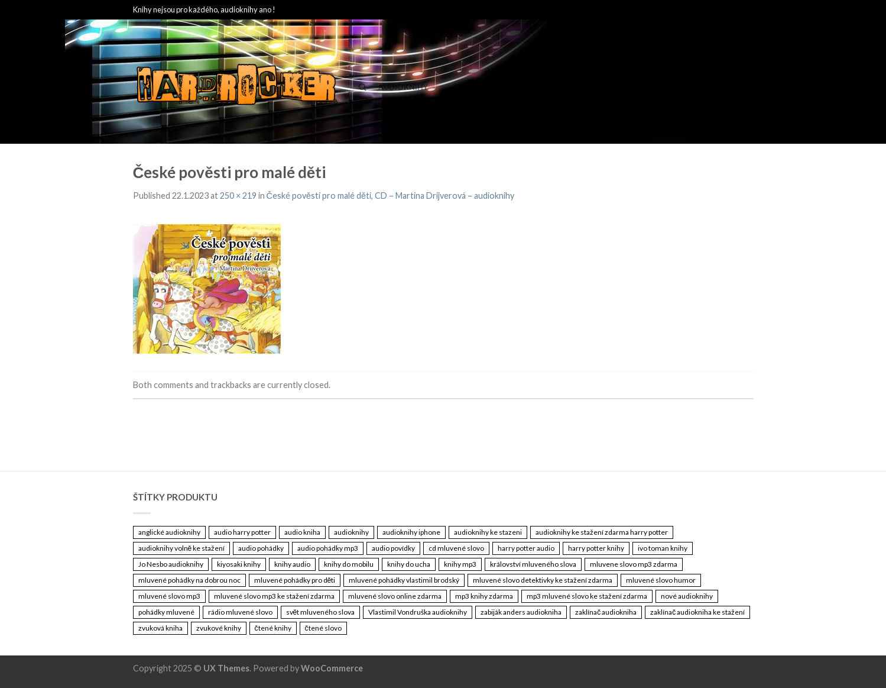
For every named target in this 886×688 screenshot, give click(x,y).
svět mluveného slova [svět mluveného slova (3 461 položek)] (320, 612)
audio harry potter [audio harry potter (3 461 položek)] (242, 532)
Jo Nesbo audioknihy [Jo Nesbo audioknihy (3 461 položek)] (170, 564)
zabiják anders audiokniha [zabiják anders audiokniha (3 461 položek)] (521, 612)
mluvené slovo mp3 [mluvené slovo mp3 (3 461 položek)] (169, 596)
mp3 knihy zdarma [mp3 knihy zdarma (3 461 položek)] (484, 596)
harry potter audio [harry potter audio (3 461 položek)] (526, 548)
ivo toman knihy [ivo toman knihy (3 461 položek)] (662, 548)
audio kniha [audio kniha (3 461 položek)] (302, 532)
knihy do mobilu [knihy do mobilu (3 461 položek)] (349, 564)
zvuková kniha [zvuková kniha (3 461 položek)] (160, 628)
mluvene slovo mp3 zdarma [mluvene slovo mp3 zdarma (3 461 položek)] (633, 564)
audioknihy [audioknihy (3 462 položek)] (351, 532)
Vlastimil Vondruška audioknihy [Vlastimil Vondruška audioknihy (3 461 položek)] (417, 612)
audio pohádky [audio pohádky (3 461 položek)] (261, 548)
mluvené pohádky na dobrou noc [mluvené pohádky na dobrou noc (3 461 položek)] (189, 580)
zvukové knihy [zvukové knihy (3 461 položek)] (218, 628)
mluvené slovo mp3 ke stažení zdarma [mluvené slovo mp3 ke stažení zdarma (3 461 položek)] (274, 596)
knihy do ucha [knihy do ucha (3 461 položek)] (408, 564)
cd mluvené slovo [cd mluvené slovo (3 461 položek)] (456, 548)
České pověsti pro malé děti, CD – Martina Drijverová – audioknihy (390, 195)
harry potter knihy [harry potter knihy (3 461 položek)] (596, 548)
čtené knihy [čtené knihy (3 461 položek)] (273, 628)
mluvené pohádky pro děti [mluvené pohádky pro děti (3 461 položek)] (295, 580)
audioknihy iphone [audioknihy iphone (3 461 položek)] (411, 532)
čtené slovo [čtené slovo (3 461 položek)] (323, 628)
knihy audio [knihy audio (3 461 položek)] (292, 564)
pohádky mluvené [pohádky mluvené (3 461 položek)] (166, 612)
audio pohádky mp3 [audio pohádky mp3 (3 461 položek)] (327, 548)
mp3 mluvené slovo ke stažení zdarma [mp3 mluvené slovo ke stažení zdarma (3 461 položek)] (587, 596)
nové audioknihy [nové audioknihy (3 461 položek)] (687, 596)
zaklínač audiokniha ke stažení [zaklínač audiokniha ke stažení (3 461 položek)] (697, 612)
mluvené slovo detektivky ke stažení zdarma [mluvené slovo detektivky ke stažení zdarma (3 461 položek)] (542, 580)
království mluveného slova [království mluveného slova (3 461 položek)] (533, 564)
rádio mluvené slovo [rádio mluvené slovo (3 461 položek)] (240, 612)
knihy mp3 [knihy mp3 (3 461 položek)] (460, 564)
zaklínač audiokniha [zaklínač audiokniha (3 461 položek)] (606, 612)
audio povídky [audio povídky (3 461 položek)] (393, 548)
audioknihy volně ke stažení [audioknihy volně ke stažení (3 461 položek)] (181, 548)
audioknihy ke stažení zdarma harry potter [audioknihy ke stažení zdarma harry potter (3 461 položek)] (602, 532)
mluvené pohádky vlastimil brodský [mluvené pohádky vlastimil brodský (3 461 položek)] (404, 580)
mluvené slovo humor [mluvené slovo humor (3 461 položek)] (661, 580)
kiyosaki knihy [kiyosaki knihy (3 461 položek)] (239, 564)
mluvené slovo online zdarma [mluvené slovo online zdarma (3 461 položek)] (395, 596)
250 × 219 (238, 195)
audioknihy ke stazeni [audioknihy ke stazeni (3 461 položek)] (488, 532)
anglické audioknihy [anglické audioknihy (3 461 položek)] (169, 532)
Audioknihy (403, 87)
